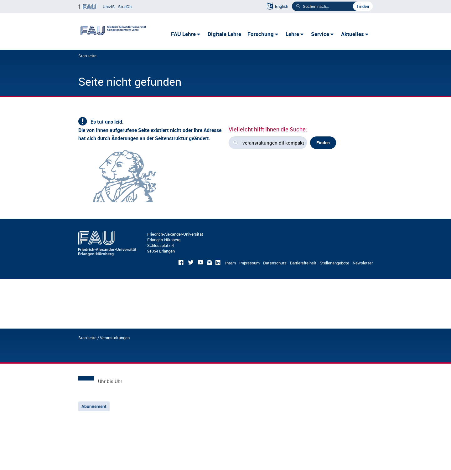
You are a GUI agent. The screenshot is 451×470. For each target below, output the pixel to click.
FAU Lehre (183, 34)
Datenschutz (275, 263)
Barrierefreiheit (303, 263)
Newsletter (363, 263)
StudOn (125, 6)
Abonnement (93, 406)
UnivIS (109, 6)
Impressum (249, 263)
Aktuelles (352, 34)
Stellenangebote (334, 263)
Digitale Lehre (224, 34)
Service (320, 34)
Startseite (87, 56)
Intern (230, 263)
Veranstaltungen (115, 337)
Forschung (260, 34)
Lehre (292, 34)
